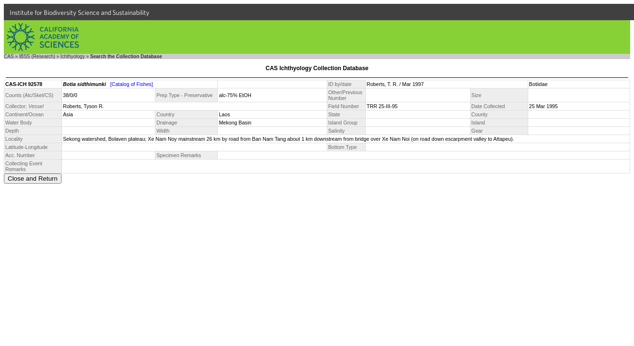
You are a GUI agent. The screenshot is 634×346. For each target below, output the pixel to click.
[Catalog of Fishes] (131, 84)
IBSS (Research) (37, 56)
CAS (9, 56)
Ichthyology (73, 56)
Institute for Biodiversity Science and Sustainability (79, 12)
